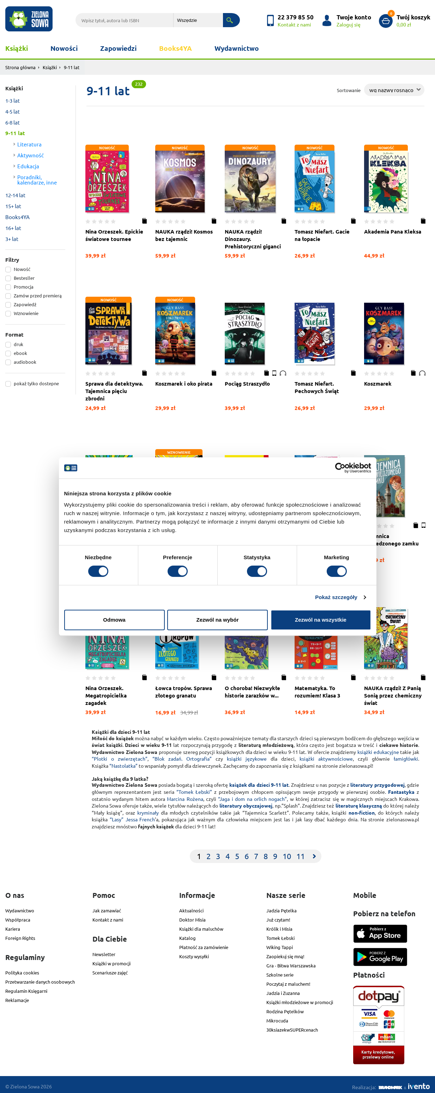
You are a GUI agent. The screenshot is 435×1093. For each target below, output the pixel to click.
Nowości (64, 48)
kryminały (148, 809)
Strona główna (20, 67)
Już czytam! (278, 916)
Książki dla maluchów (201, 925)
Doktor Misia (192, 916)
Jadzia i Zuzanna (283, 989)
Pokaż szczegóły (336, 597)
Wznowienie (26, 313)
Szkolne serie (280, 971)
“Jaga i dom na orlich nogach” (252, 795)
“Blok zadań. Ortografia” (182, 755)
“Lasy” (116, 816)
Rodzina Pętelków (285, 1008)
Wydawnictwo (237, 48)
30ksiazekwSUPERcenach (292, 1026)
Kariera (12, 925)
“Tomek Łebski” (194, 788)
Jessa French (140, 816)
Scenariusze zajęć (110, 969)
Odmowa (114, 620)
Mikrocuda (277, 1017)
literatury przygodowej (377, 781)
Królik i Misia (279, 925)
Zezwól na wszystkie (320, 620)
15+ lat (13, 206)
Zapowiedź (25, 304)
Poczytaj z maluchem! (288, 980)
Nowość (22, 269)
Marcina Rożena (185, 795)
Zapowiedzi (118, 48)
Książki (16, 48)
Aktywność (30, 155)
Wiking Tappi (279, 944)
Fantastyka (401, 788)
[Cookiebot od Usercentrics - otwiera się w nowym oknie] (340, 468)
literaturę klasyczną (359, 802)
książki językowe (247, 755)
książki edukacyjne (378, 748)
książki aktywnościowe (326, 755)
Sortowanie (349, 90)
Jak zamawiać (106, 907)
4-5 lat (12, 111)
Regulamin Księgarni (26, 987)
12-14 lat (15, 195)
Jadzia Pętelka (281, 907)
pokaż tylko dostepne (36, 383)
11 (300, 852)
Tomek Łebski (280, 934)
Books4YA (175, 48)
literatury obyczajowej (245, 802)
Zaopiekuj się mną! (285, 953)
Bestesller (24, 278)
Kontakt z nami (107, 916)
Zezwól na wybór (217, 620)
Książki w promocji (111, 960)
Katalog (187, 934)
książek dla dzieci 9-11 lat (259, 781)
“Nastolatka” (123, 762)
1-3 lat (12, 100)
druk (18, 344)
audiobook (25, 362)
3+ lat (11, 238)
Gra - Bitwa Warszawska (291, 962)
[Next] (314, 853)
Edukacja (28, 166)
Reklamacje (17, 997)
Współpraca (17, 916)
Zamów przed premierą (38, 295)
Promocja (24, 286)
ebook (20, 353)
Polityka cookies (22, 969)
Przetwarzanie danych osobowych (40, 978)
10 (287, 852)
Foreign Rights (20, 934)
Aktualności (191, 907)
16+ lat (13, 227)
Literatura (29, 144)
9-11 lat (15, 133)
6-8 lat (12, 122)
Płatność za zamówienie (203, 944)
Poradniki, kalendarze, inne (37, 180)
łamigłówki (406, 755)
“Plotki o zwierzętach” (119, 755)
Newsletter (103, 951)
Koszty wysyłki (194, 953)
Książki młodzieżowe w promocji (299, 999)
